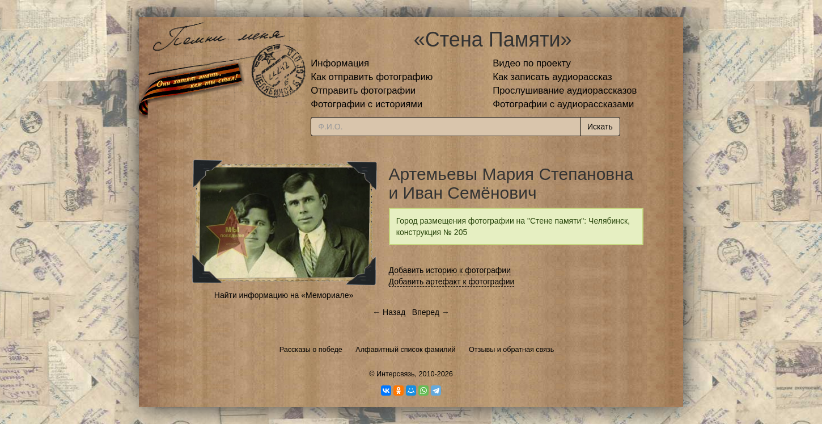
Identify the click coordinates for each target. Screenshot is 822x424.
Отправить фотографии (363, 90)
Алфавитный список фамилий (405, 350)
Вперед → (431, 312)
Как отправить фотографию (372, 77)
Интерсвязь (395, 374)
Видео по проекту (532, 63)
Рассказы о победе (310, 350)
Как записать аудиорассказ (552, 77)
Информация (340, 63)
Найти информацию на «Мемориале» (283, 295)
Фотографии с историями (366, 104)
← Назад (388, 312)
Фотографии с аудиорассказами (563, 104)
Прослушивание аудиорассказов (565, 90)
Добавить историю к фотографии (450, 270)
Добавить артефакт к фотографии (452, 281)
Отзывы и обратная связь (511, 350)
